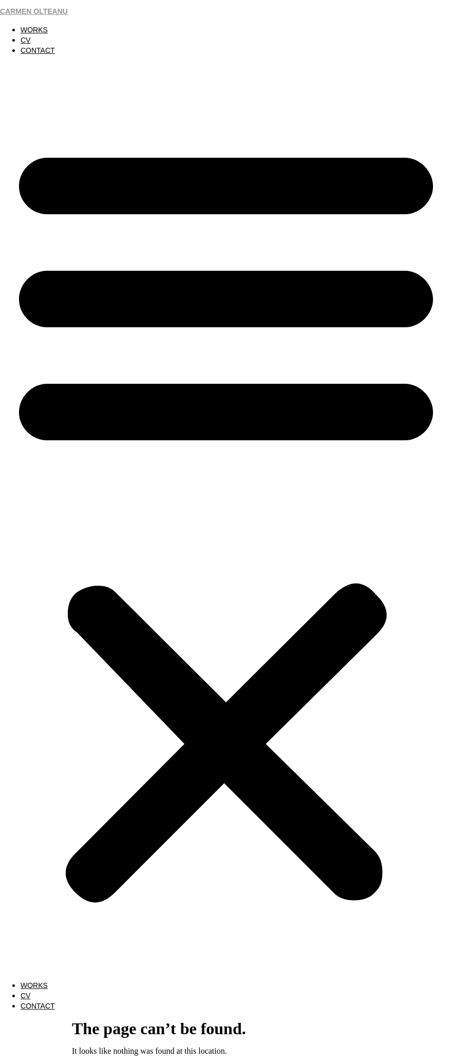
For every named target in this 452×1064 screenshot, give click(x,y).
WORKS (34, 30)
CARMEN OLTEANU (34, 11)
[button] (226, 518)
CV (25, 40)
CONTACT (38, 50)
